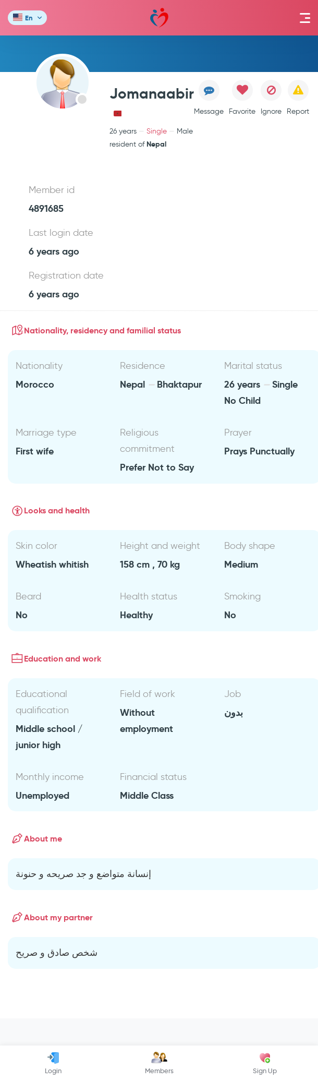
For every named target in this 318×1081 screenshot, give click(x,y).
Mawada (159, 18)
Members (159, 1063)
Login (53, 1063)
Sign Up (265, 1063)
